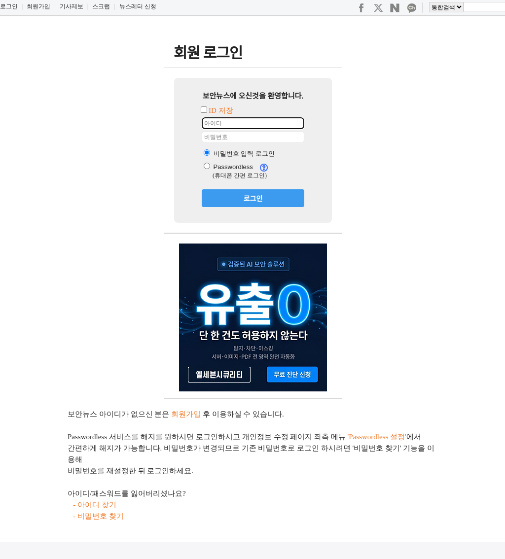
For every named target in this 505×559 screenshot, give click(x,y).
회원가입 (38, 6)
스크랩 (101, 6)
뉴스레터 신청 (137, 6)
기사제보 (71, 6)
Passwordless (228, 167)
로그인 (9, 6)
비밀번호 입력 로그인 (239, 153)
